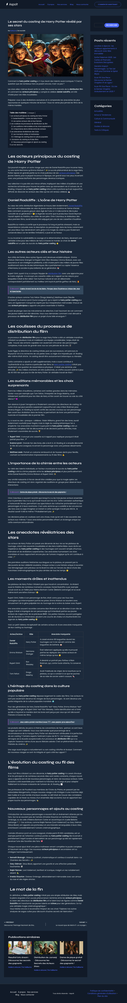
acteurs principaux (67, 173)
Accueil (41, 4)
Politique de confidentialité (101, 991)
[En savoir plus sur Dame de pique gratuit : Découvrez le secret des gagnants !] (71, 947)
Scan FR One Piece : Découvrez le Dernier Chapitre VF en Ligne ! (103, 80)
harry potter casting (62, 364)
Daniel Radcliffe (75, 206)
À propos (50, 4)
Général (97, 122)
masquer (31, 113)
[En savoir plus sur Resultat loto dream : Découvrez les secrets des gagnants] (20, 947)
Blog (71, 4)
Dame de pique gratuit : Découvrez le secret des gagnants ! (71, 960)
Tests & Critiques (101, 130)
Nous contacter (82, 4)
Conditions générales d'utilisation (101, 993)
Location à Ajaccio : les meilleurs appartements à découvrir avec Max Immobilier (105, 50)
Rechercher (107, 22)
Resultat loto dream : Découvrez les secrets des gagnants (19, 960)
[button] (107, 4)
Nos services (62, 4)
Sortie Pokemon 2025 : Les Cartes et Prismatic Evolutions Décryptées (105, 60)
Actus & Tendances (102, 115)
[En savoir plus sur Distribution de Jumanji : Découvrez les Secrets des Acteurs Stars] (45, 947)
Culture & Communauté (104, 118)
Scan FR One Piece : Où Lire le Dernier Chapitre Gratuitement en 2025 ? (105, 89)
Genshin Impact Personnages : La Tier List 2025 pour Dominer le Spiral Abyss (106, 70)
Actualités (98, 111)
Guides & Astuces (14, 967)
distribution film (55, 273)
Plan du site (103, 996)
